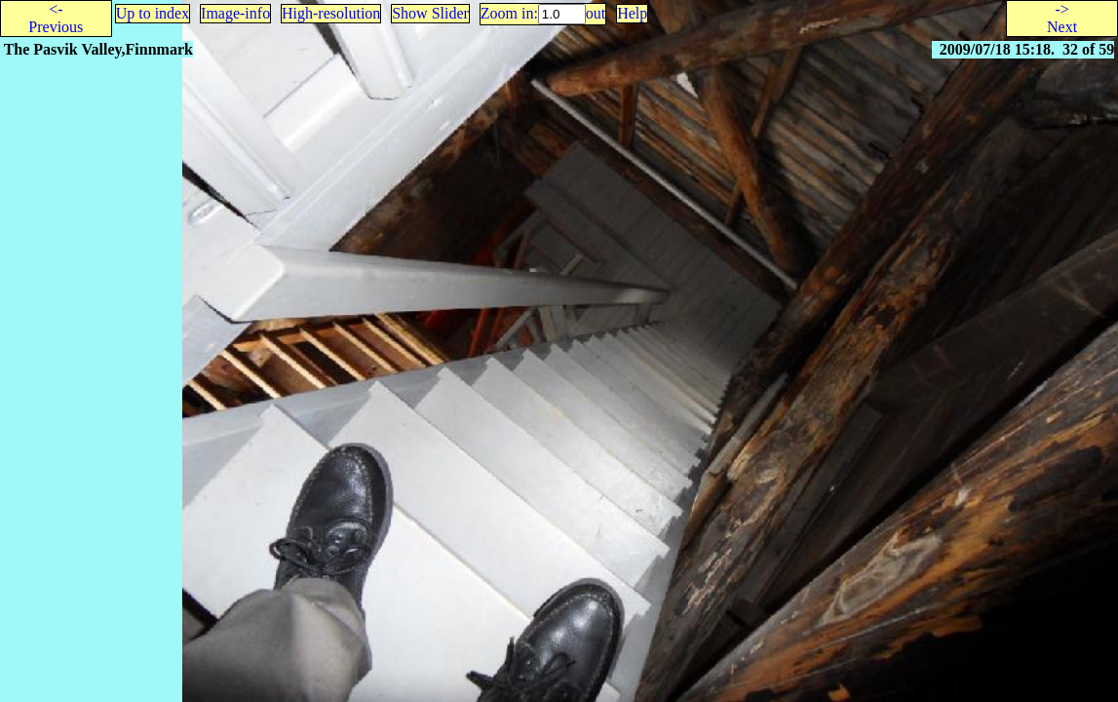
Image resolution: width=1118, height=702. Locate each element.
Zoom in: (509, 13)
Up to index (153, 13)
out (595, 13)
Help (632, 13)
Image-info (235, 13)
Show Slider (430, 13)
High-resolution (331, 13)
